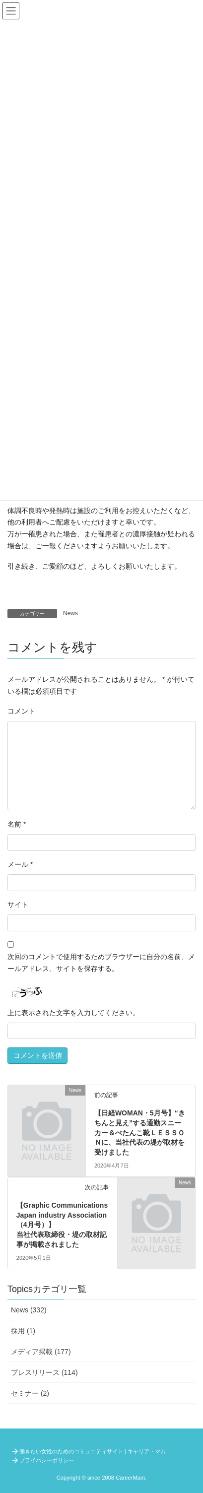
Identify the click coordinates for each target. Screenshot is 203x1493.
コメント (21, 711)
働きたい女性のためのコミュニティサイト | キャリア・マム (92, 1451)
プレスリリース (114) (44, 1372)
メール (20, 864)
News (70, 613)
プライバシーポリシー (46, 1460)
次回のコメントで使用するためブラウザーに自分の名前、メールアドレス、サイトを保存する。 (101, 963)
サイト (17, 905)
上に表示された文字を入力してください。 (73, 1013)
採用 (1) (23, 1331)
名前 (16, 824)
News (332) (29, 1310)
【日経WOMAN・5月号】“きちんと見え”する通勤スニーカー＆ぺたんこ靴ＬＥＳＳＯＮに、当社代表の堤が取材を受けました (139, 1132)
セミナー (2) (30, 1393)
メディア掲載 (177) (41, 1352)
